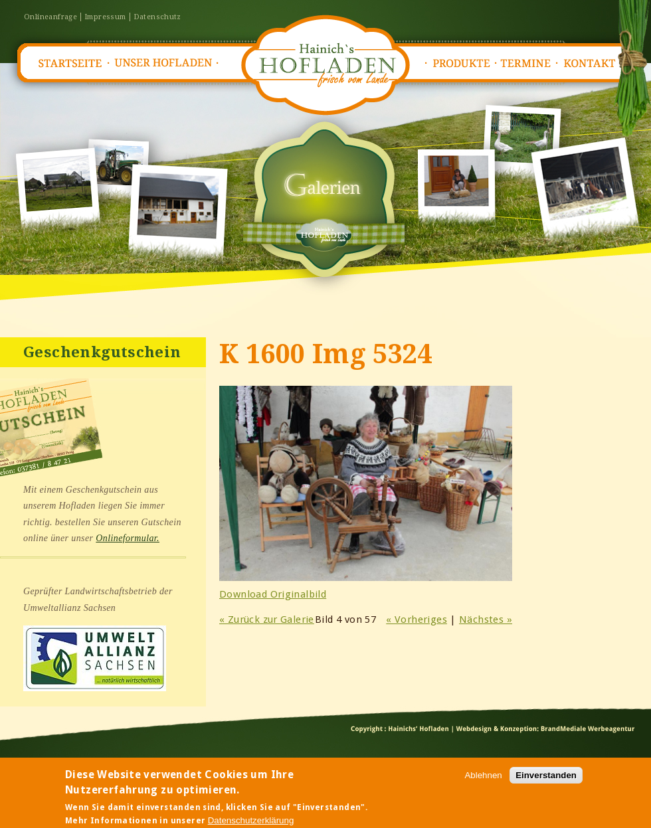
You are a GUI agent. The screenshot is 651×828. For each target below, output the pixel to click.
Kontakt (594, 63)
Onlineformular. (127, 538)
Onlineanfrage (50, 17)
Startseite (69, 63)
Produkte (461, 63)
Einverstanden (546, 779)
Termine (529, 63)
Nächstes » (485, 619)
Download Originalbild (272, 594)
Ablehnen (483, 779)
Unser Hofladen (164, 63)
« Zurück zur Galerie (266, 619)
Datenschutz (157, 17)
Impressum (105, 17)
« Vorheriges (416, 619)
